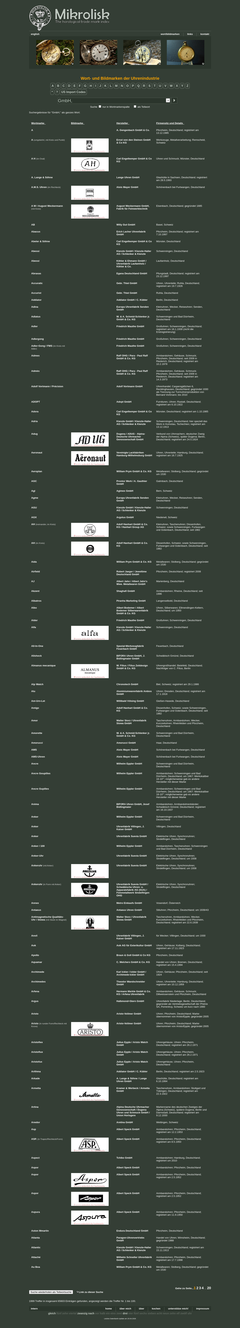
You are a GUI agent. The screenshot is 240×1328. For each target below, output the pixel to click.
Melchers (125, 962)
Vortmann (129, 386)
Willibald (121, 701)
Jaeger (129, 571)
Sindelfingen (142, 892)
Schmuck (134, 1112)
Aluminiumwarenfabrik (130, 691)
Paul (139, 355)
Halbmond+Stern (126, 1001)
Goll (129, 955)
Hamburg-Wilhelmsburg (130, 455)
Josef (146, 804)
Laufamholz (137, 263)
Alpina (120, 1107)
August (121, 205)
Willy (119, 224)
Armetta (145, 1088)
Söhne (134, 1078)
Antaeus (121, 910)
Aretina (121, 1122)
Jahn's (143, 581)
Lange (120, 177)
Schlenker (128, 254)
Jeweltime (141, 571)
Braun (120, 955)
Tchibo (120, 1157)
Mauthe (132, 326)
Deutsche (130, 1107)
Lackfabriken (136, 452)
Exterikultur (137, 945)
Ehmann (132, 260)
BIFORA (121, 655)
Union (120, 1115)
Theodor (121, 981)
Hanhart (127, 524)
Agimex (121, 490)
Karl (119, 971)
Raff (119, 355)
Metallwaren (130, 584)
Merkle (131, 991)
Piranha (121, 600)
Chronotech (123, 684)
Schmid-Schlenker (136, 316)
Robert (120, 571)
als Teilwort (144, 106)
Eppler (130, 763)
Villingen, (136, 826)
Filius (123, 665)
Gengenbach (127, 130)
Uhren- (137, 887)
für (126, 208)
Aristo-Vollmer (125, 1013)
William (121, 471)
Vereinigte (122, 452)
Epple (127, 1042)
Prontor (121, 481)
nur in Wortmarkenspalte (116, 106)
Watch (144, 1042)
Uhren (128, 177)
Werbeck (133, 1088)
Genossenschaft (126, 439)
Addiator (121, 299)
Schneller (132, 1257)
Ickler (125, 971)
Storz (127, 720)
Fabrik (120, 208)
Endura (121, 1230)
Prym (129, 471)
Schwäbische (124, 887)
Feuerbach (123, 648)
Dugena (121, 433)
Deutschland (131, 273)
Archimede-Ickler (126, 974)
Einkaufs (129, 903)
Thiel (126, 283)
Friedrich (122, 326)
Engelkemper (129, 158)
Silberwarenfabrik (138, 610)
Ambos (147, 691)
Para (132, 355)
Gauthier (142, 481)
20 (209, 1288)
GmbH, (145, 205)
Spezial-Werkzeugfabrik (130, 646)
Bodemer (129, 607)
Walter (120, 720)
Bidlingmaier (124, 658)
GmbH (138, 130)
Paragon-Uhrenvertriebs (130, 1237)
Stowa (120, 723)
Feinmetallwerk (125, 892)
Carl (119, 158)
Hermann (122, 991)
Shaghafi (122, 591)
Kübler (143, 299)
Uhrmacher (134, 436)
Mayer (126, 187)
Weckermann (133, 205)
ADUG (131, 433)
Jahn (127, 581)
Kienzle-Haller (143, 251)
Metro (120, 903)
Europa (121, 306)
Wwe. (120, 584)
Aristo (136, 1042)
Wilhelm (121, 763)
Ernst (120, 139)
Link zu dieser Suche (89, 1292)
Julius (120, 1042)
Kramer (121, 1088)
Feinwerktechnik (137, 208)
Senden (144, 306)
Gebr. (120, 283)
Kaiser (120, 829)
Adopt (120, 401)
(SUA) (142, 889)
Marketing (132, 600)
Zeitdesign (141, 665)
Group (135, 527)
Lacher (127, 231)
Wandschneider (136, 981)
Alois (120, 187)
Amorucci (122, 742)
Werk (129, 481)
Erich (120, 231)
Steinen (138, 139)
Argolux (121, 517)
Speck (127, 1129)
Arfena (126, 994)
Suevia (135, 836)
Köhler (120, 260)
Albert (120, 581)
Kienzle (121, 251)
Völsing (131, 701)
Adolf (120, 386)
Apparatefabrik (125, 889)
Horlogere (129, 1115)
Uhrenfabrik (139, 231)
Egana (120, 273)
